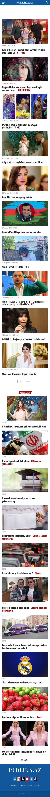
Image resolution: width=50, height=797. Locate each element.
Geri (21, 381)
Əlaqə (30, 785)
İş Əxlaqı (36, 785)
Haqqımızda (14, 785)
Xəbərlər (23, 785)
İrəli (28, 381)
